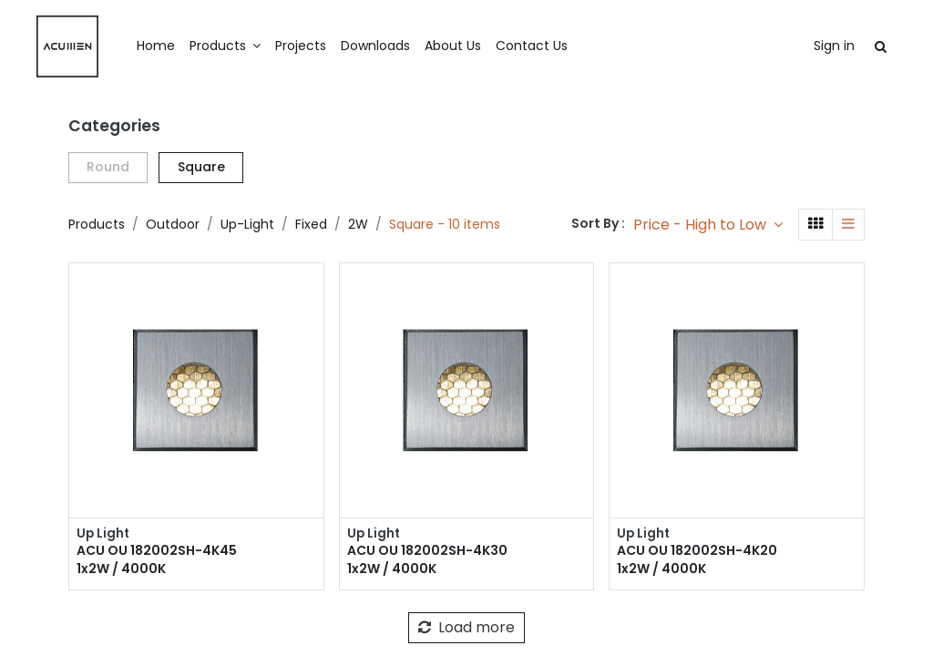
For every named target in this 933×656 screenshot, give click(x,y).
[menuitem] (189, 46)
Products (96, 224)
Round (108, 167)
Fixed (311, 224)
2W (358, 224)
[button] (708, 225)
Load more (466, 628)
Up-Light (247, 224)
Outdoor (173, 224)
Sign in (800, 45)
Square (201, 167)
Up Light (104, 534)
